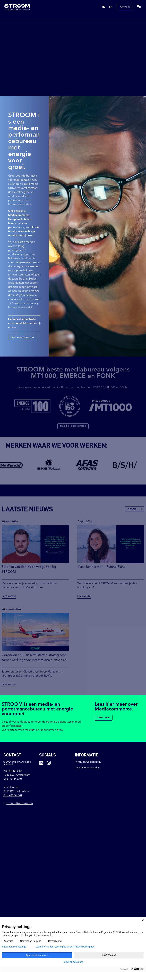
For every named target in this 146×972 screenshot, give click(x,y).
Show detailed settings (14, 946)
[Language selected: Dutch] (107, 7)
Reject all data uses (73, 962)
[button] (139, 7)
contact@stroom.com (19, 803)
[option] (110, 6)
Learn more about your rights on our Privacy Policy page (65, 946)
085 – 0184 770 (12, 795)
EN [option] (110, 6)
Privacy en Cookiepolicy (88, 762)
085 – (12, 779)
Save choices (109, 955)
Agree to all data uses (37, 955)
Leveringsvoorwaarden (87, 767)
